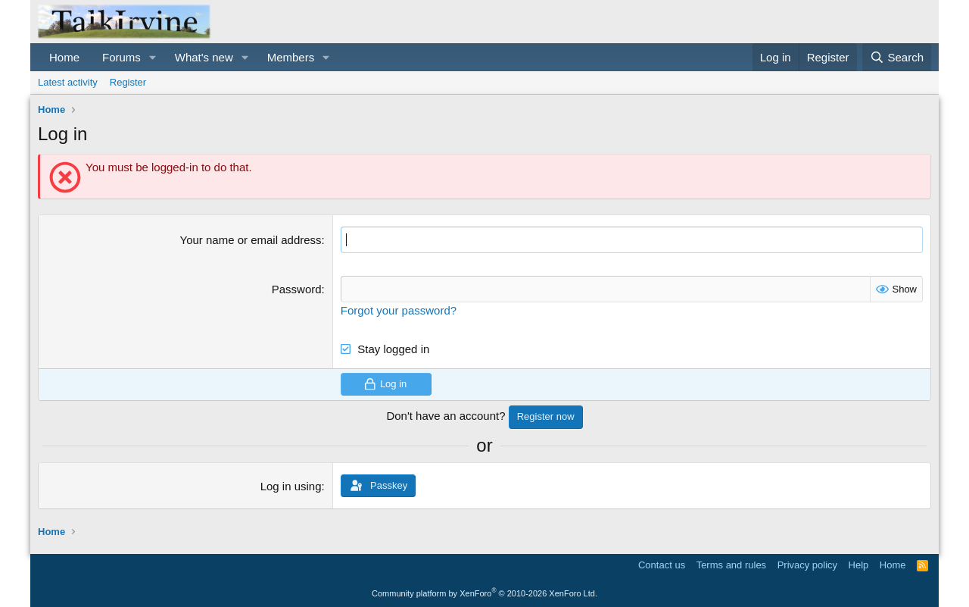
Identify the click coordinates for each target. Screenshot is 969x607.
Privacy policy (807, 565)
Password (297, 289)
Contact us (661, 565)
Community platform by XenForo (484, 593)
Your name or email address (251, 239)
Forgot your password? (398, 310)
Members (291, 57)
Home (64, 57)
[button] (153, 57)
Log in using (291, 486)
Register (128, 82)
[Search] (896, 57)
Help (859, 565)
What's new (204, 57)
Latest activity (68, 82)
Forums (121, 57)
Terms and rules (731, 565)
